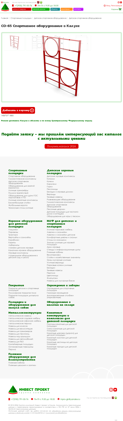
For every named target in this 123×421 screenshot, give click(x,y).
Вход (108, 6)
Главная (4, 18)
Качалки (51, 179)
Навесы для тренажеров (20, 331)
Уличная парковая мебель (59, 229)
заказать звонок (39, 9)
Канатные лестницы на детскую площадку (62, 343)
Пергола (51, 273)
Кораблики (13, 240)
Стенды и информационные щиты (63, 250)
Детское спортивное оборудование (50, 18)
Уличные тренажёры (18, 190)
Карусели (51, 184)
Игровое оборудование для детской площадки (25, 223)
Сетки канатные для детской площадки (60, 329)
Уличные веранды (55, 262)
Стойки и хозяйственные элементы (63, 257)
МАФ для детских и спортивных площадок (62, 223)
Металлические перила (19, 323)
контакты (77, 9)
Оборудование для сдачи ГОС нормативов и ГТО (23, 196)
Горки (50, 186)
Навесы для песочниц (18, 334)
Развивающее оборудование (61, 199)
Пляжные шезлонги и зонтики (22, 365)
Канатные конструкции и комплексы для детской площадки (61, 316)
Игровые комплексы (18, 253)
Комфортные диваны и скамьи (62, 237)
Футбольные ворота (17, 205)
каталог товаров (19, 9)
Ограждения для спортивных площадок (60, 289)
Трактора (13, 235)
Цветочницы (52, 275)
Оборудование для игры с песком (63, 216)
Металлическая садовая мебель (24, 318)
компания (65, 9)
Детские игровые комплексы (61, 176)
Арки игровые (53, 247)
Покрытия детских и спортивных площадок (23, 289)
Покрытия (16, 285)
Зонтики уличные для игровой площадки (61, 243)
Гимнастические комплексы (22, 179)
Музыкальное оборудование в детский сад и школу (22, 256)
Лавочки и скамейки (57, 232)
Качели (50, 181)
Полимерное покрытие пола (22, 293)
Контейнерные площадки (20, 344)
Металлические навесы (19, 316)
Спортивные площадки (21, 18)
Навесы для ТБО (16, 342)
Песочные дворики (56, 209)
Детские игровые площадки (60, 172)
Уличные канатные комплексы (23, 200)
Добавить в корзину (18, 110)
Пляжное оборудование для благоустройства (22, 357)
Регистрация (116, 6)
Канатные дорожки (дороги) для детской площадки (62, 334)
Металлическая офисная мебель (24, 321)
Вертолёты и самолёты (19, 237)
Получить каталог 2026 (61, 146)
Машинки (13, 229)
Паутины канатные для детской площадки (62, 325)
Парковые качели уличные (59, 265)
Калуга (6, 2)
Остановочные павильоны (20, 347)
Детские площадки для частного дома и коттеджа (62, 213)
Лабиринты (13, 245)
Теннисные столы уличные (20, 208)
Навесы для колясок (18, 326)
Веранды (51, 194)
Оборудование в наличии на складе (60, 303)
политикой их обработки (56, 413)
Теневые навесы (54, 197)
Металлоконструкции (24, 312)
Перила (12, 349)
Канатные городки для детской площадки (62, 348)
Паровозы (13, 232)
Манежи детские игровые (20, 248)
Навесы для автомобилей (20, 339)
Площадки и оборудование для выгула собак (22, 305)
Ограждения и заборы (63, 285)
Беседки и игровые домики (60, 192)
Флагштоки (52, 278)
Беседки (51, 268)
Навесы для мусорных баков (61, 281)
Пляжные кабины (55, 252)
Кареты (12, 242)
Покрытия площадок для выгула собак (23, 296)
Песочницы (52, 189)
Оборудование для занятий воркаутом (21, 187)
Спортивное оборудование (21, 176)
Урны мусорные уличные (59, 260)
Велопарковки (54, 255)
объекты (54, 9)
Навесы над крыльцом (19, 336)
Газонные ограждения (57, 293)
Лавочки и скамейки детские (61, 235)
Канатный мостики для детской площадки (62, 338)
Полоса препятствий (18, 193)
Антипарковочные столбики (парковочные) (60, 296)
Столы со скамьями (56, 240)
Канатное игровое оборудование (24, 250)
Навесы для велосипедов (20, 329)
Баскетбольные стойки (19, 203)
